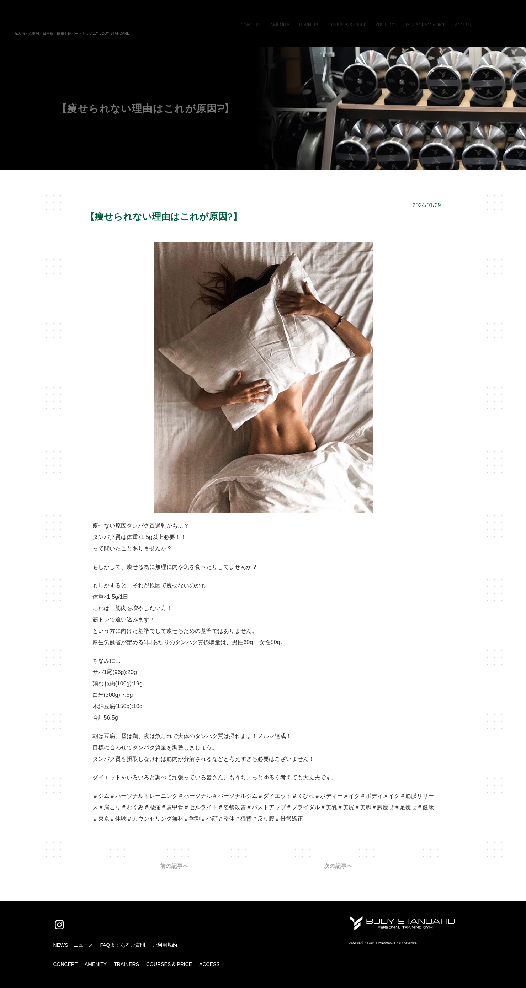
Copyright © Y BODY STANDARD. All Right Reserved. (383, 942)
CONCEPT (65, 964)
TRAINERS (126, 964)
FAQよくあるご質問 (122, 945)
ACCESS (209, 964)
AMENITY (96, 964)
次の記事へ (338, 866)
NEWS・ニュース (73, 945)
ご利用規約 (164, 945)
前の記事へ (174, 866)
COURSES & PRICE (169, 964)
